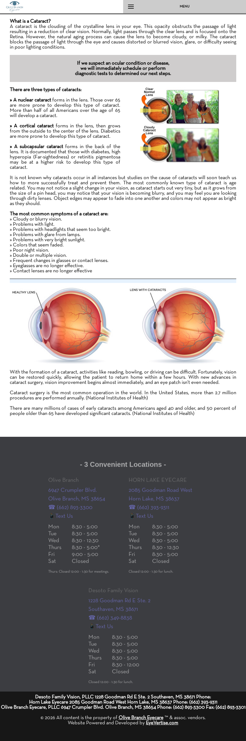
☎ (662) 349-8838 (110, 624)
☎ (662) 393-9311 (149, 513)
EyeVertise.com (162, 722)
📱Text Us (60, 522)
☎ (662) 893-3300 (70, 513)
